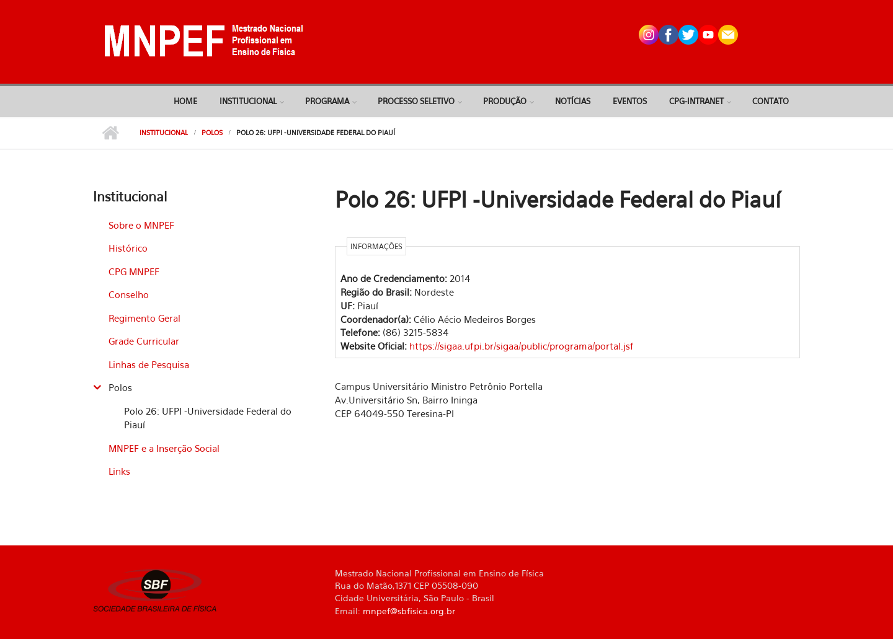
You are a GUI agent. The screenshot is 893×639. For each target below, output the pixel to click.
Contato (770, 101)
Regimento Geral (144, 318)
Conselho (129, 294)
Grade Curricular (144, 340)
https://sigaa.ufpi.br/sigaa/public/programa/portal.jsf (521, 345)
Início (110, 133)
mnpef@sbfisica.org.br (409, 611)
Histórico (128, 247)
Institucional (248, 101)
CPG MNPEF (134, 271)
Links (119, 471)
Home (185, 101)
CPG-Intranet (696, 101)
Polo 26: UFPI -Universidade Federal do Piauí (207, 418)
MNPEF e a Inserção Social (164, 448)
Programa (327, 101)
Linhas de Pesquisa (149, 364)
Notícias (572, 101)
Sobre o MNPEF (141, 225)
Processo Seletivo (416, 101)
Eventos (630, 101)
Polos (212, 132)
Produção (504, 101)
